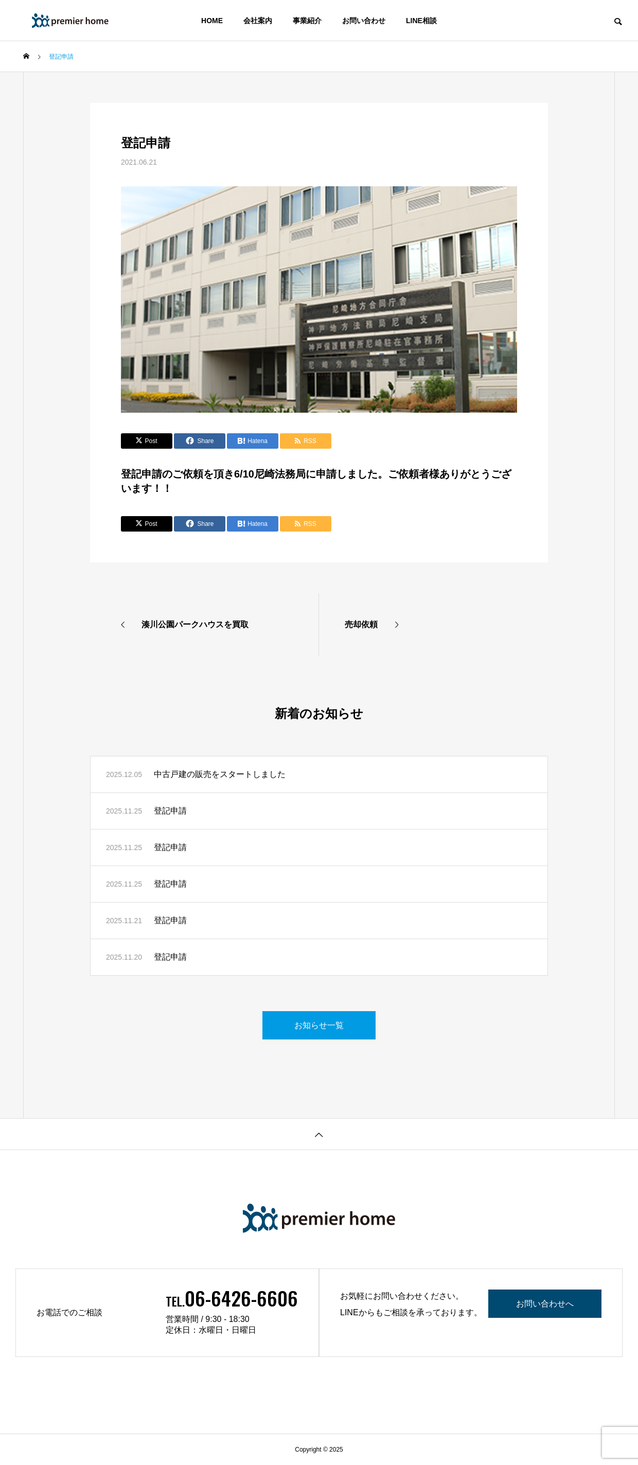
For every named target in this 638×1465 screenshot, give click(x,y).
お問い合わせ (363, 20)
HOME (212, 20)
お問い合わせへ (545, 1303)
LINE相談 (421, 20)
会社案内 (257, 20)
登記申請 (170, 810)
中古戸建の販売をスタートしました (220, 774)
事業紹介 (307, 20)
